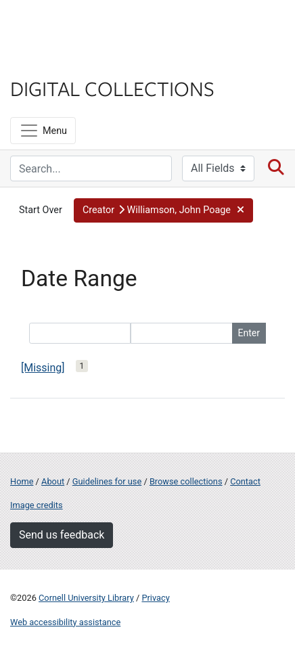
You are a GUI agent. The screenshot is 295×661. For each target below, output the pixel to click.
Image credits (36, 505)
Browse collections (186, 481)
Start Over (40, 210)
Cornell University (77, 26)
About (52, 481)
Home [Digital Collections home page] (21, 481)
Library (50, 62)
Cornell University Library (86, 598)
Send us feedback (61, 534)
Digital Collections (112, 88)
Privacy (155, 598)
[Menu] (43, 130)
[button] (163, 210)
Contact (245, 481)
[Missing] (43, 367)
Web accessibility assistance (65, 622)
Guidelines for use (106, 481)
